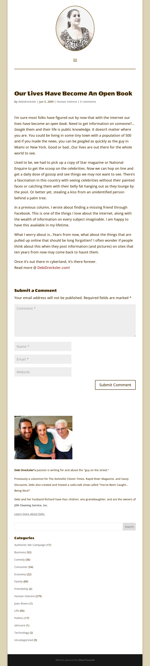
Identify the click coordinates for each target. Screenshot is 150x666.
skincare (19, 625)
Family (18, 581)
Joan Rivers (21, 603)
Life (16, 610)
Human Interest (67, 101)
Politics (19, 618)
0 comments (88, 101)
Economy (20, 574)
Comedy (19, 559)
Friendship (21, 589)
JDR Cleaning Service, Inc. (31, 505)
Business (20, 552)
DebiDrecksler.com (53, 267)
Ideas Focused (86, 660)
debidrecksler (27, 101)
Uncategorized (23, 640)
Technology (21, 632)
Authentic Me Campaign (30, 545)
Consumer (21, 567)
